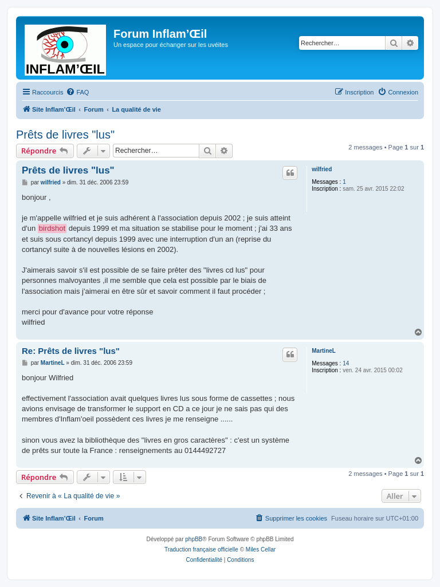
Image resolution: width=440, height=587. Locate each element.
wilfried (322, 169)
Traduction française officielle (201, 549)
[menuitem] (77, 92)
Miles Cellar (261, 549)
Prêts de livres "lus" (65, 134)
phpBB (193, 539)
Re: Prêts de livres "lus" (71, 351)
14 (346, 363)
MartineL (324, 351)
